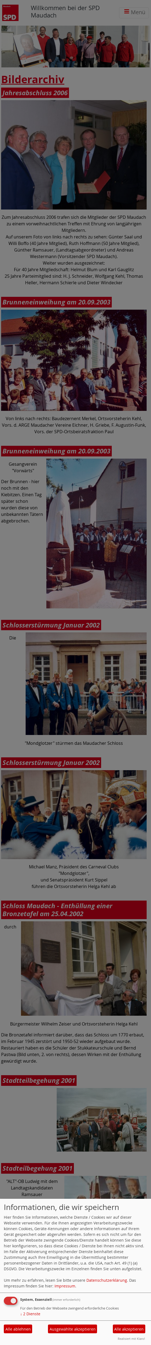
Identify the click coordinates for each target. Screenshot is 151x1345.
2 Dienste (30, 1313)
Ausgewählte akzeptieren (73, 1329)
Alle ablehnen (18, 1329)
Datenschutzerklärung (106, 1280)
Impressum (65, 1286)
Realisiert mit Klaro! (131, 1339)
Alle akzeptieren (129, 1329)
